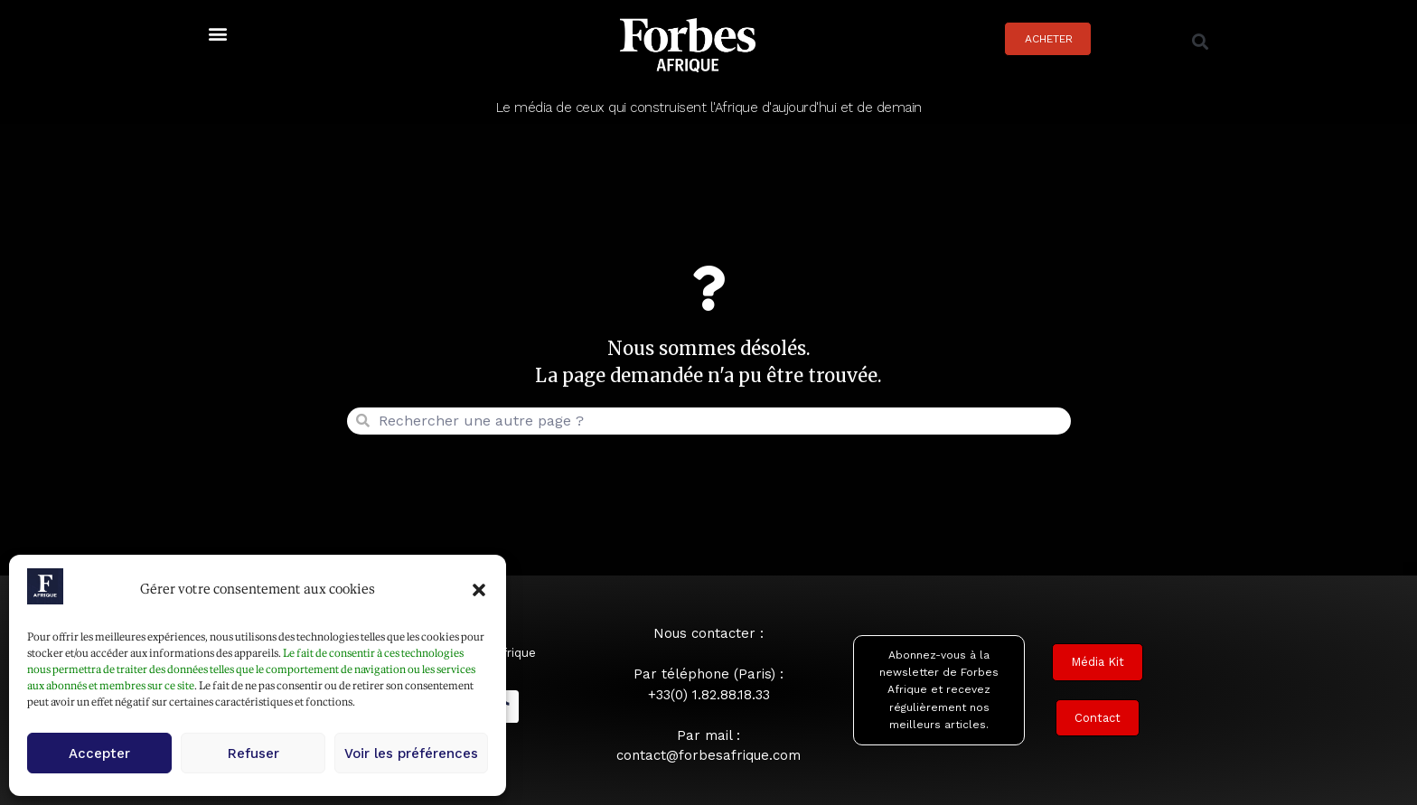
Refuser (253, 753)
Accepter (99, 753)
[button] (479, 590)
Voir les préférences (411, 753)
